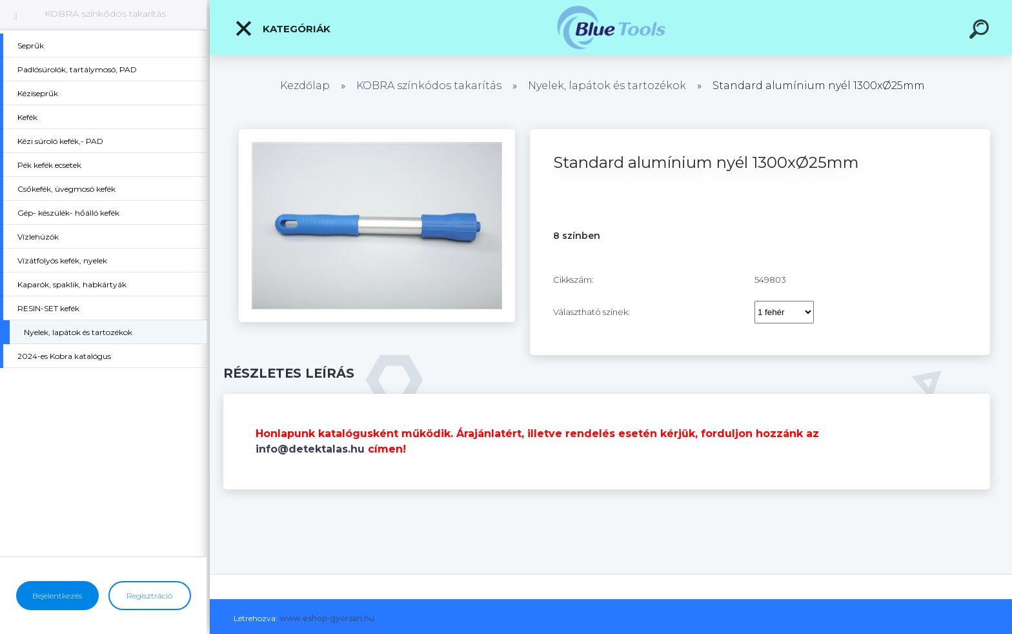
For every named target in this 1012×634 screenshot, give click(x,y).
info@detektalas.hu (310, 449)
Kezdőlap (305, 85)
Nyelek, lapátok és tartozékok (607, 85)
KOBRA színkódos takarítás (105, 13)
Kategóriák (282, 28)
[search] (981, 31)
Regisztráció (149, 595)
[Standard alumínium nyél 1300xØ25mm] (377, 133)
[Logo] (611, 27)
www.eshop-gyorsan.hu (326, 618)
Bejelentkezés (57, 595)
